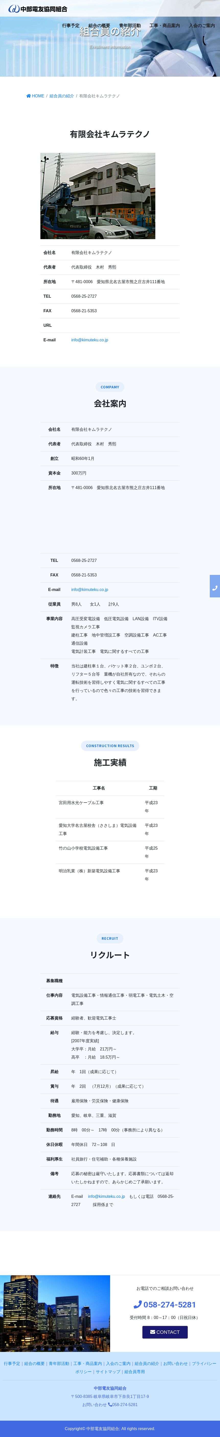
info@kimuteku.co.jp (89, 340)
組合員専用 (134, 1372)
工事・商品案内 (164, 25)
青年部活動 (130, 25)
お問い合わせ (175, 1363)
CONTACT (165, 1332)
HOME (35, 96)
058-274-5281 (123, 1405)
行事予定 (70, 25)
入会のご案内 (202, 25)
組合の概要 (99, 25)
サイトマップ (108, 1372)
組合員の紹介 (62, 96)
